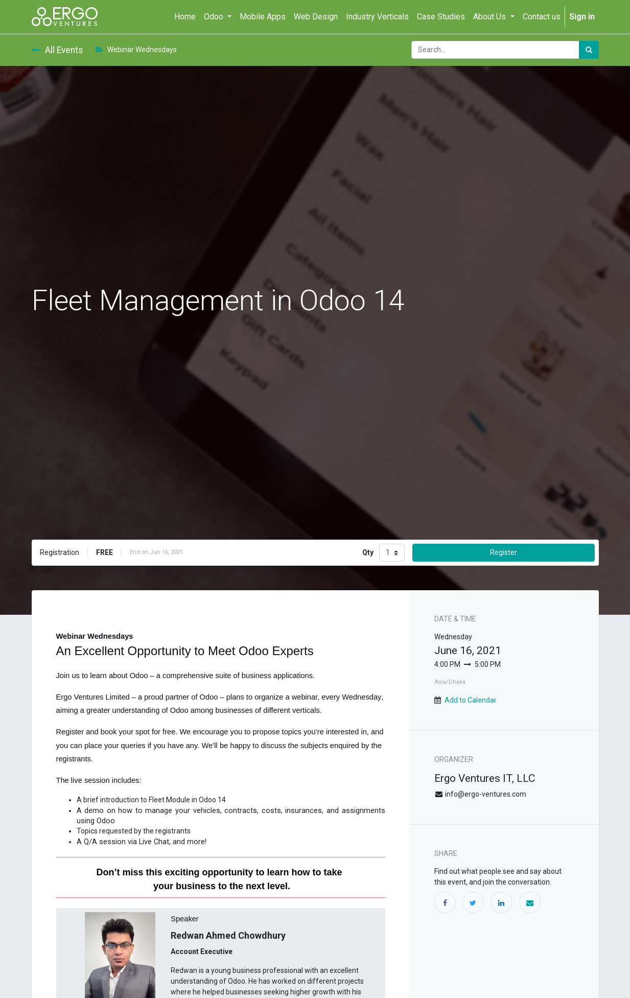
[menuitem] (185, 17)
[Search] (589, 50)
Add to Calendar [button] (471, 700)
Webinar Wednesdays (136, 49)
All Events (57, 50)
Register (503, 552)
